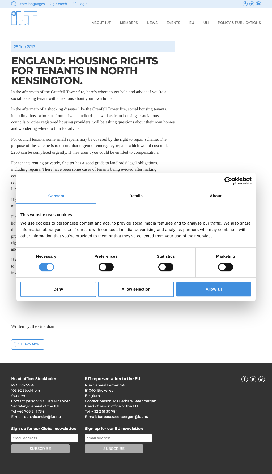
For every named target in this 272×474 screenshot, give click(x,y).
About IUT (101, 23)
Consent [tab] (56, 196)
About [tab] (216, 196)
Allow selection (135, 289)
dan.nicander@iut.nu (42, 417)
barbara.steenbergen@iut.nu (123, 417)
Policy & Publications (239, 23)
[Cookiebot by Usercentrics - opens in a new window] (228, 181)
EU (191, 23)
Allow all (214, 289)
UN (206, 23)
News (152, 23)
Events (173, 23)
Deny (58, 289)
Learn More (27, 344)
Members (129, 23)
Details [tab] (136, 196)
